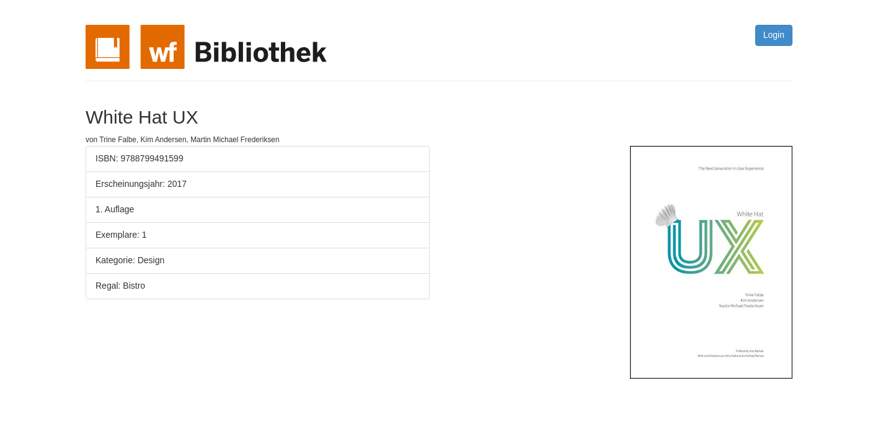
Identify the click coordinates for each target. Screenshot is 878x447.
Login (773, 35)
